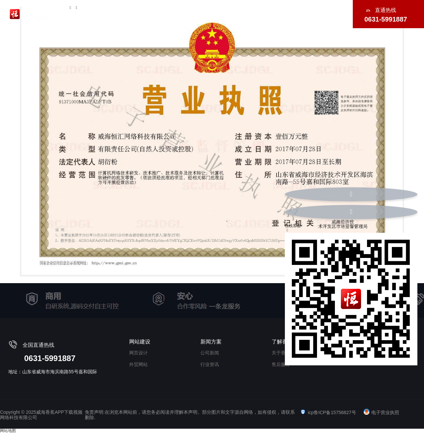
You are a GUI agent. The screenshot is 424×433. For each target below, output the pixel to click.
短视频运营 (184, 13)
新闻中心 (329, 13)
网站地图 (8, 430)
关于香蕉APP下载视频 (103, 13)
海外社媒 (297, 13)
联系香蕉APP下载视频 (313, 19)
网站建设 (150, 13)
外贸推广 (218, 13)
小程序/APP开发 (257, 13)
